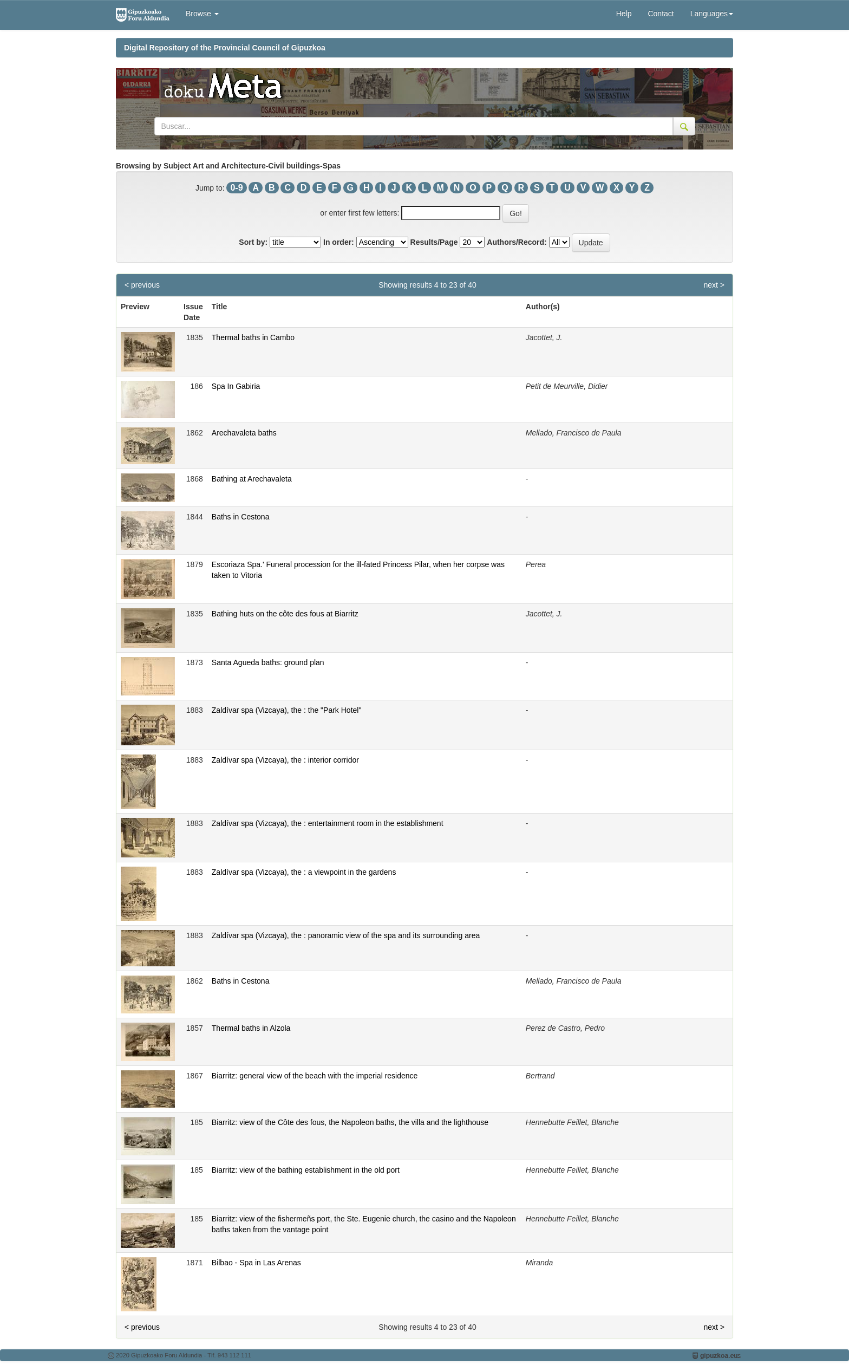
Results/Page (434, 242)
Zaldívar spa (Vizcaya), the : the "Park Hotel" (287, 710)
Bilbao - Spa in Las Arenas (256, 1262)
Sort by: (253, 242)
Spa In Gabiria (236, 386)
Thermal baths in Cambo (253, 337)
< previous (142, 285)
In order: (338, 242)
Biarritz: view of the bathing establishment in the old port (306, 1170)
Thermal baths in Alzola (251, 1028)
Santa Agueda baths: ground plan (268, 662)
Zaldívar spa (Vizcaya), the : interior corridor (285, 760)
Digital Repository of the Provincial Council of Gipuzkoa (224, 47)
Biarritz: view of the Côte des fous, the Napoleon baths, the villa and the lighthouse (350, 1122)
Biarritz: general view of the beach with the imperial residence (315, 1075)
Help (624, 13)
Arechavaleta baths (244, 432)
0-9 (236, 187)
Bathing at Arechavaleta (252, 478)
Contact (661, 13)
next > (713, 285)
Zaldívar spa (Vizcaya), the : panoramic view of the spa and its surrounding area (346, 935)
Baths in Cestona (241, 516)
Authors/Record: (516, 242)
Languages (711, 13)
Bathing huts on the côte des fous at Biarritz (285, 613)
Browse (202, 13)
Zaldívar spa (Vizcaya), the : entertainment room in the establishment (327, 823)
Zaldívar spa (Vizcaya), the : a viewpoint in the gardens (304, 872)
